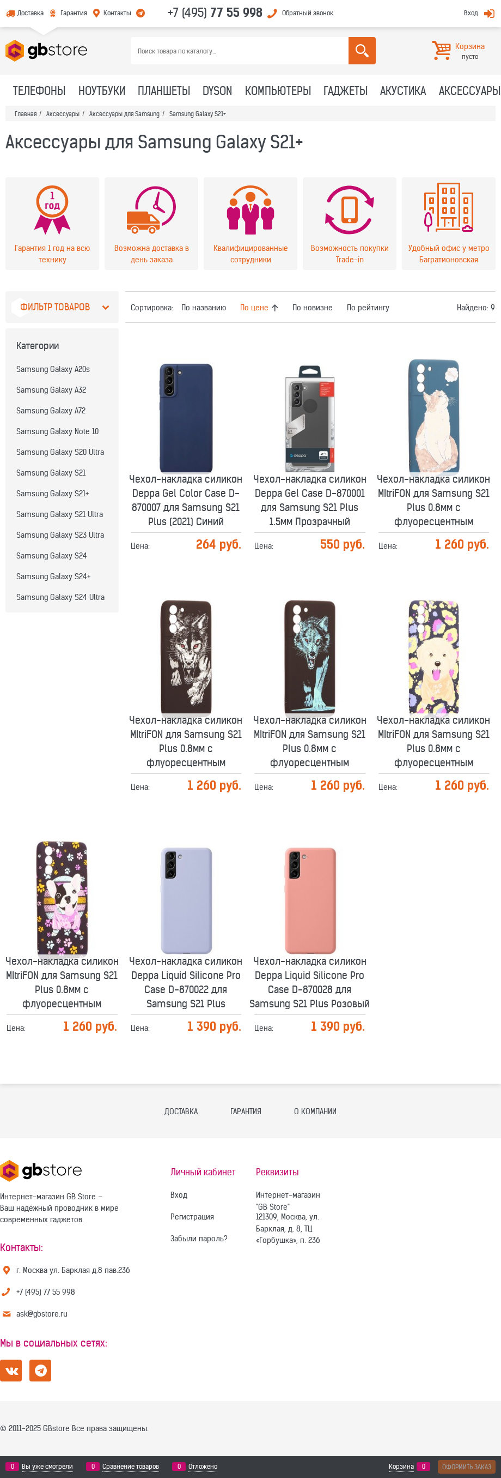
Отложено (202, 1466)
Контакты (117, 13)
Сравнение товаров (130, 1466)
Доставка (30, 13)
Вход (471, 13)
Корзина (401, 1466)
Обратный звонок (307, 13)
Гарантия (73, 13)
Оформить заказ (466, 1467)
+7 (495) (215, 12)
